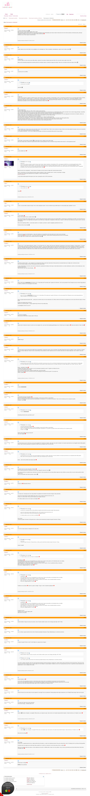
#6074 (85, 356)
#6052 (85, 44)
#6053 (85, 54)
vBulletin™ (46, 793)
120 (72, 19)
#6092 (85, 637)
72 (68, 19)
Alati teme (79, 24)
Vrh (85, 788)
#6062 (85, 181)
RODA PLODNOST (21, 174)
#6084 (85, 503)
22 (66, 19)
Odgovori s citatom (82, 42)
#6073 (85, 345)
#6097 (85, 708)
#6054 (85, 67)
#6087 (85, 550)
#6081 (85, 464)
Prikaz (84, 24)
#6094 (85, 674)
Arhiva (83, 788)
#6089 (85, 595)
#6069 (85, 288)
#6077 (85, 404)
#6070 (85, 310)
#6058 (85, 124)
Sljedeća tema (48, 773)
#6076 (85, 392)
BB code (28, 777)
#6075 (85, 382)
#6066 (85, 241)
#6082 (85, 479)
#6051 (85, 26)
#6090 (85, 617)
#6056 (85, 92)
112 (70, 19)
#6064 (85, 211)
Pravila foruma (29, 784)
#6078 (85, 419)
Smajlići (28, 779)
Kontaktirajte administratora (76, 788)
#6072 (85, 335)
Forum (6, 14)
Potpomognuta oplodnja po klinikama (35, 18)
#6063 (85, 201)
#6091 (85, 627)
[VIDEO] (28, 781)
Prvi (62, 19)
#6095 (85, 688)
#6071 (85, 320)
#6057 (85, 105)
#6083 (85, 489)
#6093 (85, 647)
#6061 (85, 156)
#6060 (85, 146)
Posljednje (83, 19)
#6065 (85, 229)
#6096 (85, 698)
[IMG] (28, 780)
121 (74, 19)
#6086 (85, 534)
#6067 (85, 258)
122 (76, 19)
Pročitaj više (8, 787)
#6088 (85, 569)
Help (67, 14)
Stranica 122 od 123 (56, 19)
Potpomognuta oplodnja (13, 18)
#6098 (85, 723)
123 (78, 19)
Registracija (71, 14)
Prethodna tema (42, 773)
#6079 (85, 438)
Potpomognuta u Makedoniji (11, 22)
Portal (11, 14)
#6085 (85, 524)
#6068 (85, 278)
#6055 (85, 77)
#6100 (85, 758)
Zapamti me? (58, 14)
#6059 (85, 136)
